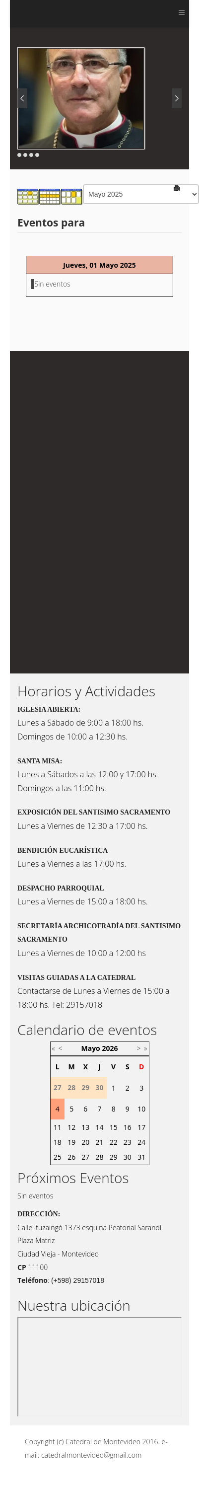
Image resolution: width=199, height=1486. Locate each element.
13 (85, 1127)
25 (58, 1157)
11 (58, 1127)
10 (141, 1109)
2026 (110, 1048)
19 (71, 1142)
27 (85, 1157)
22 (114, 1142)
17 (141, 1127)
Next (177, 98)
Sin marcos (99, 1366)
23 (128, 1142)
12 (71, 1127)
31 (141, 1157)
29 (114, 1157)
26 (71, 1157)
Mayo (90, 1048)
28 (99, 1157)
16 (128, 1127)
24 (141, 1142)
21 (99, 1142)
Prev (22, 98)
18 (58, 1142)
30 (128, 1157)
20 (85, 1142)
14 (99, 1127)
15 (114, 1127)
